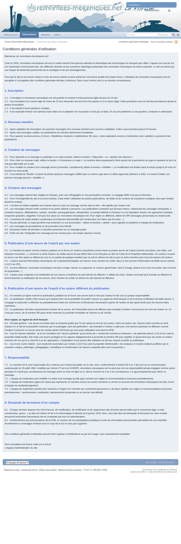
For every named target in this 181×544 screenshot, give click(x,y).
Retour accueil (10, 34)
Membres (45, 34)
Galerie (57, 34)
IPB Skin (97, 470)
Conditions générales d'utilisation (134, 42)
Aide (171, 10)
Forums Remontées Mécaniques (19, 42)
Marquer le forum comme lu (70, 470)
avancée (178, 35)
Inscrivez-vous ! (152, 10)
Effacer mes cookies (48, 470)
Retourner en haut (12, 470)
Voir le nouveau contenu (162, 42)
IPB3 (105, 470)
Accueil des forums (29, 470)
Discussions (29, 34)
